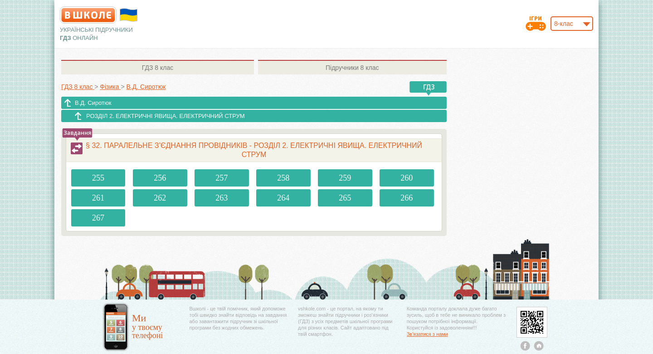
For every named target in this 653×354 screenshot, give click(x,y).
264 (283, 197)
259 (345, 177)
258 (283, 177)
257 (221, 177)
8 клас (157, 67)
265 (345, 197)
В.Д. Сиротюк (93, 102)
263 (221, 197)
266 (406, 197)
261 (98, 197)
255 (98, 177)
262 (160, 197)
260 (406, 177)
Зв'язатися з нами (427, 334)
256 (160, 177)
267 (98, 217)
